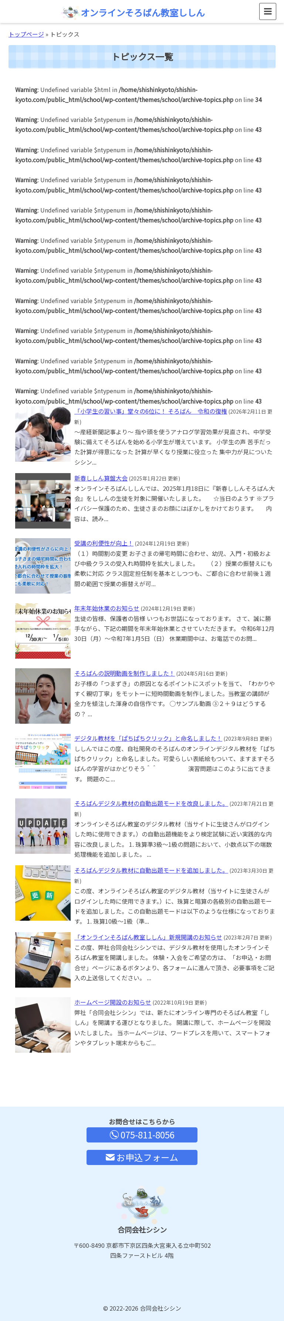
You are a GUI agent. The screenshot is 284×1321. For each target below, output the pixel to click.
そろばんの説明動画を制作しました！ (124, 673)
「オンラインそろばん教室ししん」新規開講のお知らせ (148, 937)
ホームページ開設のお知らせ (112, 1002)
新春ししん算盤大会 (101, 477)
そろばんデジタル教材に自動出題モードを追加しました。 (151, 870)
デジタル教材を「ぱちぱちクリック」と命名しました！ (148, 738)
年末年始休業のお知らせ (106, 608)
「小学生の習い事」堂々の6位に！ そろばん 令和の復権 (150, 411)
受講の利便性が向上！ (103, 543)
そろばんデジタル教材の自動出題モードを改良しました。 (151, 803)
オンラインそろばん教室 (133, 12)
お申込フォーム (142, 1157)
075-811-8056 (142, 1134)
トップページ (26, 34)
